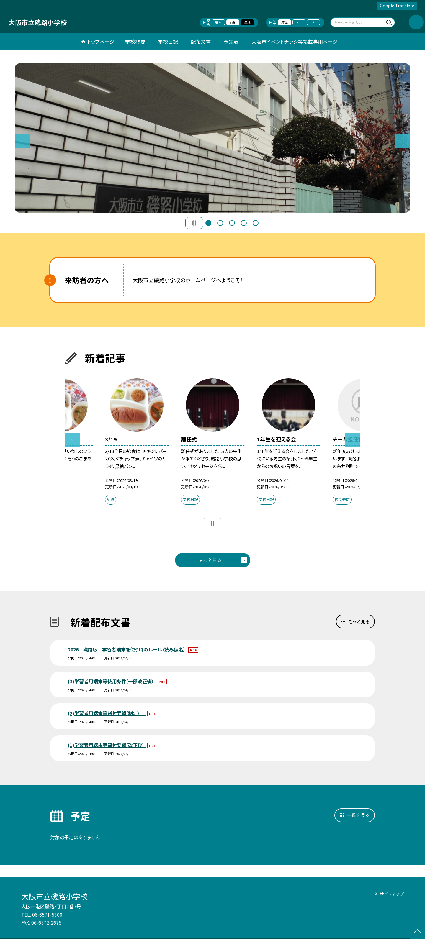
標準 (284, 22)
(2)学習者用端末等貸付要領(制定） (107, 713)
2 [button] (220, 223)
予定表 (231, 41)
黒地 (247, 22)
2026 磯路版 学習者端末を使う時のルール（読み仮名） (127, 649)
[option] (212, 138)
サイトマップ (391, 893)
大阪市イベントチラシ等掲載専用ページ (294, 41)
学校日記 (168, 41)
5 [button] (256, 223)
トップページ (101, 41)
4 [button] (244, 223)
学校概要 (135, 41)
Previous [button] (22, 141)
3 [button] (232, 223)
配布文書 (201, 41)
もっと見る (210, 560)
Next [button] (402, 141)
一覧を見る (358, 815)
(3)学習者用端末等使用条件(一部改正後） (111, 681)
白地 (233, 22)
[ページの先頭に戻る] (417, 931)
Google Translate (397, 6)
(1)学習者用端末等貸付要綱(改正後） (107, 744)
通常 (218, 22)
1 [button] (208, 223)
